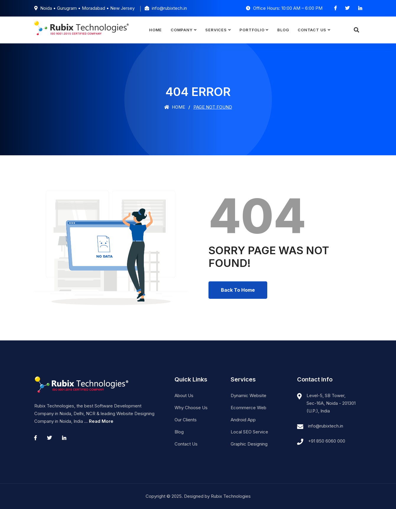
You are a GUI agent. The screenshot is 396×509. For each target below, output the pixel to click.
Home (155, 29)
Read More (101, 421)
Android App (243, 419)
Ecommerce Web (248, 407)
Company (181, 29)
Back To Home (238, 290)
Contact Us (312, 29)
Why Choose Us (191, 407)
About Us (184, 395)
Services (215, 29)
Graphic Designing (249, 444)
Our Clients (186, 419)
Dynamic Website (248, 395)
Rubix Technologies (231, 496)
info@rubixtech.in (325, 426)
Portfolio (251, 29)
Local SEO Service (249, 432)
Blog (283, 29)
